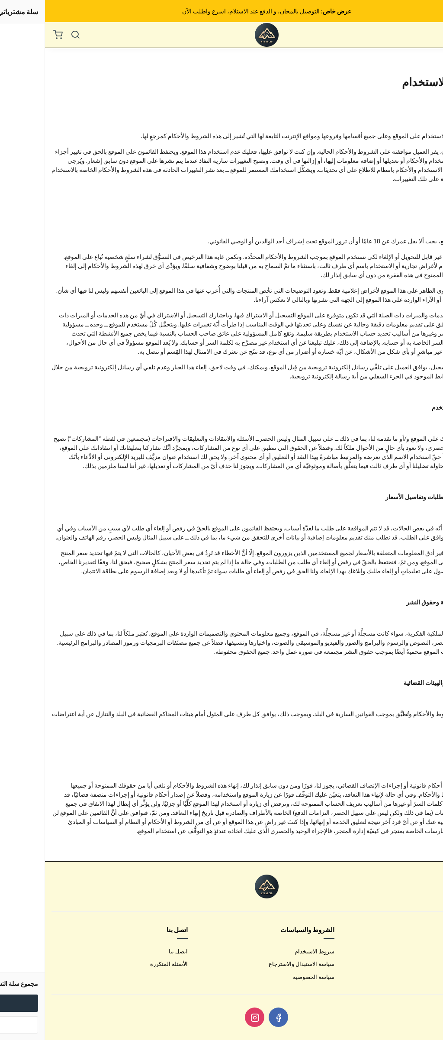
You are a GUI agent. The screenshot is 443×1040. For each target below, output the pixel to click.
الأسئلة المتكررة (124, 963)
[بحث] (30, 35)
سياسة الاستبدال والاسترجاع (256, 963)
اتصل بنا (133, 951)
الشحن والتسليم (417, 976)
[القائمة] (430, 35)
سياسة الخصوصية (268, 976)
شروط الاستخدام (269, 951)
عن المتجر (424, 951)
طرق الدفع (424, 963)
